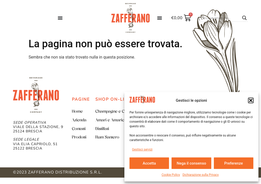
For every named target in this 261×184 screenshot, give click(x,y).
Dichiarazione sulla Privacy (200, 175)
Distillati (102, 129)
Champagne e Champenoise (121, 112)
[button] (250, 100)
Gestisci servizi (142, 149)
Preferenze (233, 163)
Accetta (149, 163)
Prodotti (79, 137)
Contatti (79, 129)
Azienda (79, 120)
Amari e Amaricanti (113, 120)
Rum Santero (107, 137)
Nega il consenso (191, 163)
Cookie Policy (171, 175)
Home (77, 112)
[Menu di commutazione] (60, 17)
